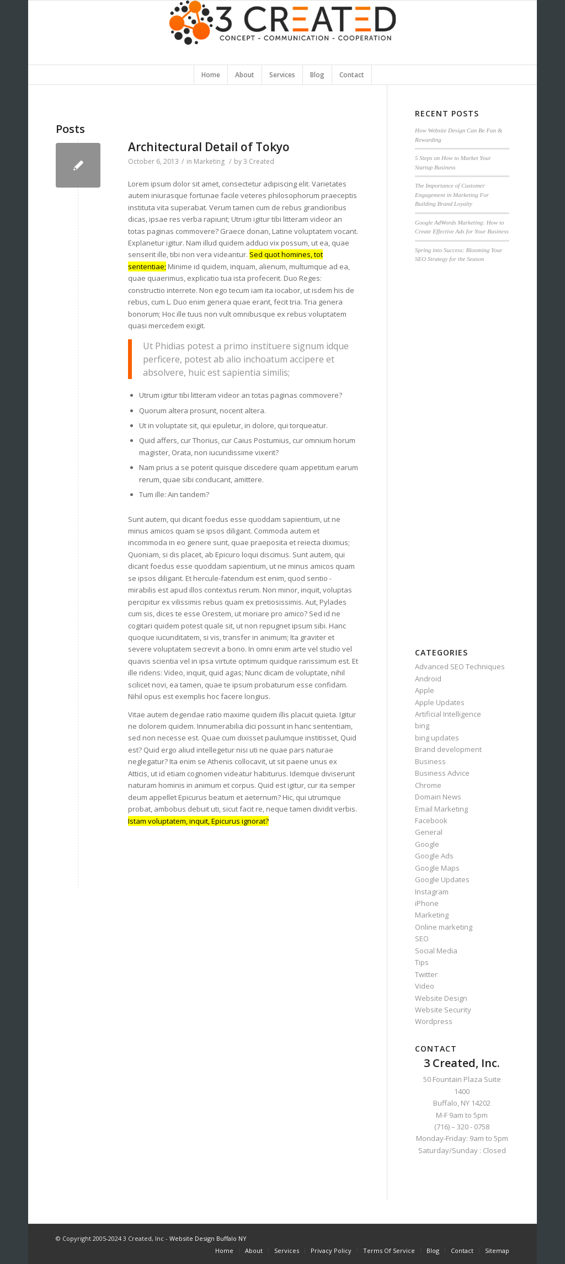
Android (428, 679)
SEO (422, 938)
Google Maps (437, 868)
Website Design (441, 998)
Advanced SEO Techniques (460, 666)
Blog (433, 1250)
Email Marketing (441, 809)
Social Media (436, 951)
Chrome (428, 785)
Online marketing (443, 927)
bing (422, 725)
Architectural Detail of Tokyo (209, 146)
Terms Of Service (389, 1250)
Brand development (448, 749)
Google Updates (442, 879)
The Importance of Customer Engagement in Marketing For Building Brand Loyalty (452, 194)
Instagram (432, 892)
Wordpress (433, 1021)
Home (224, 1250)
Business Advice (442, 773)
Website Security (443, 1010)
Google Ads (434, 856)
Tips (422, 962)
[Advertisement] (462, 449)
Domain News (438, 797)
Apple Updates (440, 702)
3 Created (258, 161)
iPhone (427, 903)
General (429, 832)
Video (424, 986)
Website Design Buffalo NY (208, 1238)
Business (430, 761)
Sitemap (497, 1250)
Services (286, 1250)
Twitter (426, 974)
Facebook (431, 820)
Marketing (209, 161)
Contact (462, 1250)
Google (427, 844)
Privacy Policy (331, 1250)
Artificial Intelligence (448, 714)
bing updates (437, 738)
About (254, 1250)
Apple (424, 690)
